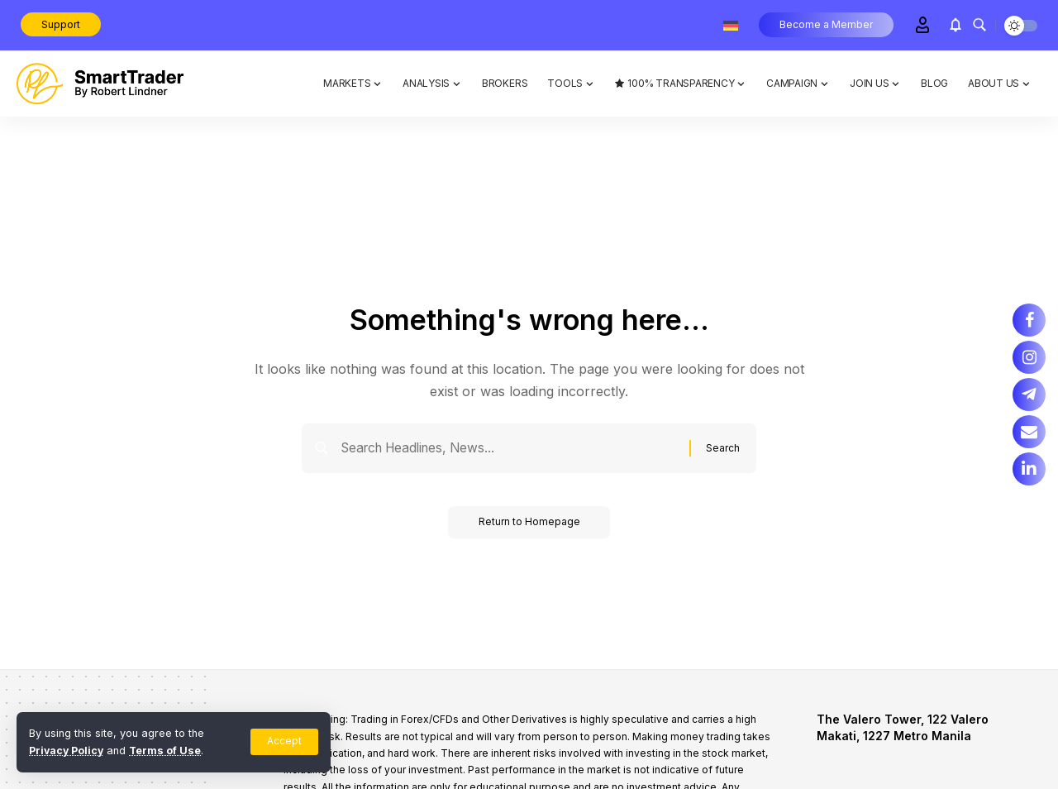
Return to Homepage (529, 525)
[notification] (955, 25)
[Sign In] (922, 25)
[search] (979, 24)
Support (60, 24)
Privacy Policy (67, 750)
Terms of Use (167, 750)
